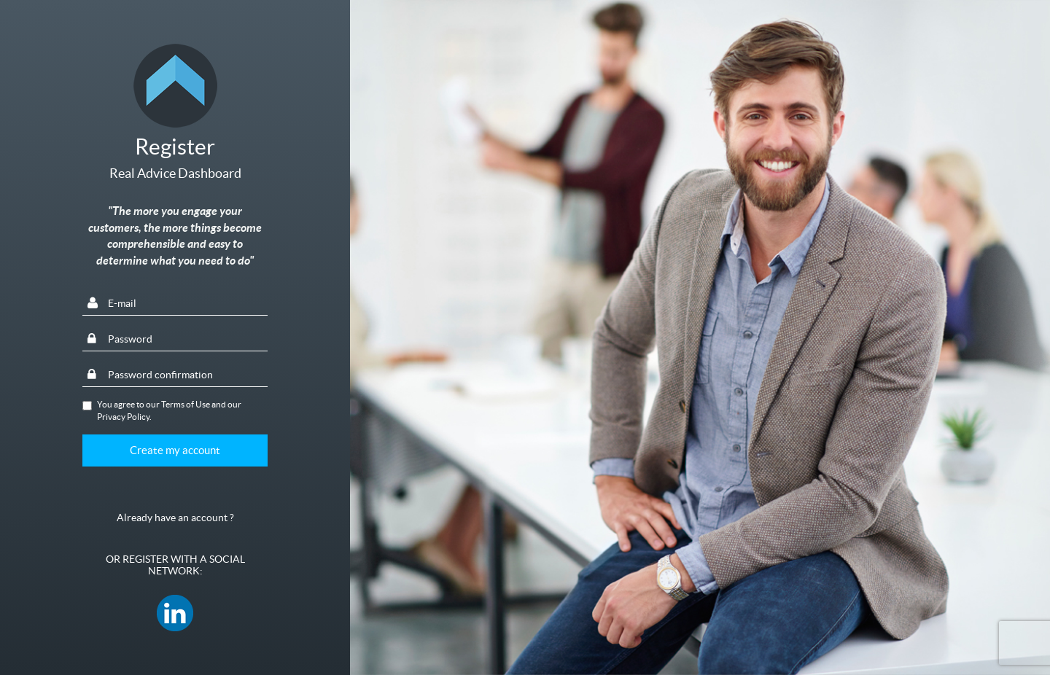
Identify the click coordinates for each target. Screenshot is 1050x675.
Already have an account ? (175, 517)
